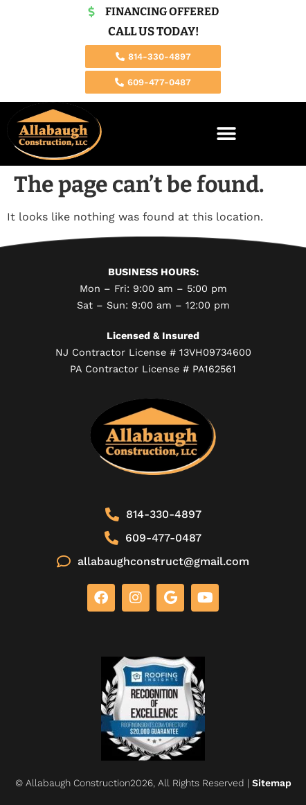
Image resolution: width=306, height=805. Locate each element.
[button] (226, 133)
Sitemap (271, 782)
